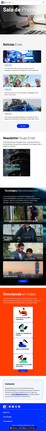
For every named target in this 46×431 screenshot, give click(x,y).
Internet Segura (9, 258)
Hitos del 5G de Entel (10, 276)
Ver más (23, 281)
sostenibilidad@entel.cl (20, 394)
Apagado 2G (8, 239)
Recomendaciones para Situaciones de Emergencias (21, 221)
